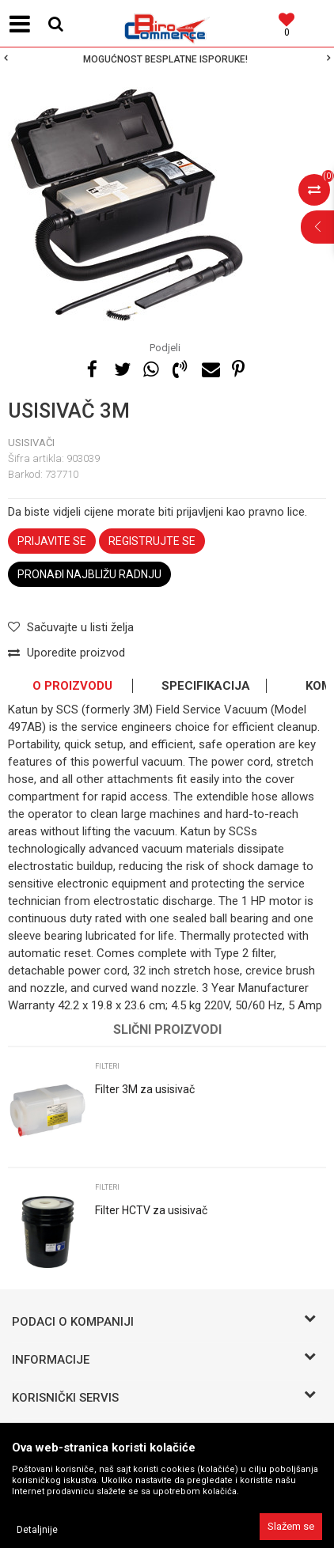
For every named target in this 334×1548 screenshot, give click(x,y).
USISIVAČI (31, 443)
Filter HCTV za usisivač (151, 1210)
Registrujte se (151, 541)
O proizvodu (72, 686)
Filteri (107, 1066)
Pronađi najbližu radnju (89, 574)
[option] (167, 59)
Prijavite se (51, 541)
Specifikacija (205, 686)
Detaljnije (37, 1529)
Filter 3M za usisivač (145, 1089)
